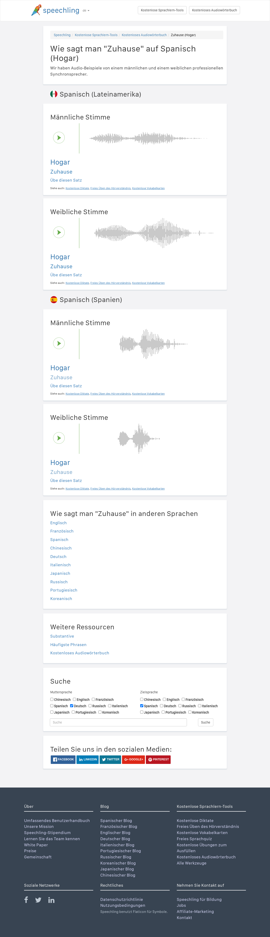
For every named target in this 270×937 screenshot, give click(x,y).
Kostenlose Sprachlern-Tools (162, 10)
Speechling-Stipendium (47, 832)
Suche (205, 722)
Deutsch (58, 556)
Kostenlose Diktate (195, 820)
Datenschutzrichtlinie (121, 899)
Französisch (62, 530)
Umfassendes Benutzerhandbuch (57, 820)
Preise (30, 850)
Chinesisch (61, 547)
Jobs (181, 905)
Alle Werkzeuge (192, 862)
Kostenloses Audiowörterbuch (214, 10)
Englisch (58, 522)
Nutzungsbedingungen (122, 905)
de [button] (86, 10)
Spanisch (59, 539)
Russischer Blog (115, 856)
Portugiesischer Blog (120, 850)
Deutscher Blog (115, 838)
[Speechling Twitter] (41, 901)
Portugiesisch (63, 590)
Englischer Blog (115, 832)
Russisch (59, 581)
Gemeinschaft (38, 856)
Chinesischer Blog (117, 875)
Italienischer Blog (117, 844)
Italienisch (60, 564)
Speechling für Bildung (199, 899)
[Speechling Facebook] (29, 901)
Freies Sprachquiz (194, 838)
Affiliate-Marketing (195, 911)
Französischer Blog (118, 826)
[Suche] (118, 722)
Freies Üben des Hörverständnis (208, 826)
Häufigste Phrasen (68, 644)
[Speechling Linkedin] (54, 901)
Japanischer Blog (117, 868)
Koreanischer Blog (118, 862)
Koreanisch (61, 598)
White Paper (36, 844)
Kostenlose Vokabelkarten (202, 832)
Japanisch (60, 573)
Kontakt (184, 917)
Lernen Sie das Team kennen (52, 838)
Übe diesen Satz (66, 180)
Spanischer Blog (116, 820)
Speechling (62, 35)
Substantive (62, 636)
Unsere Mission (39, 826)
